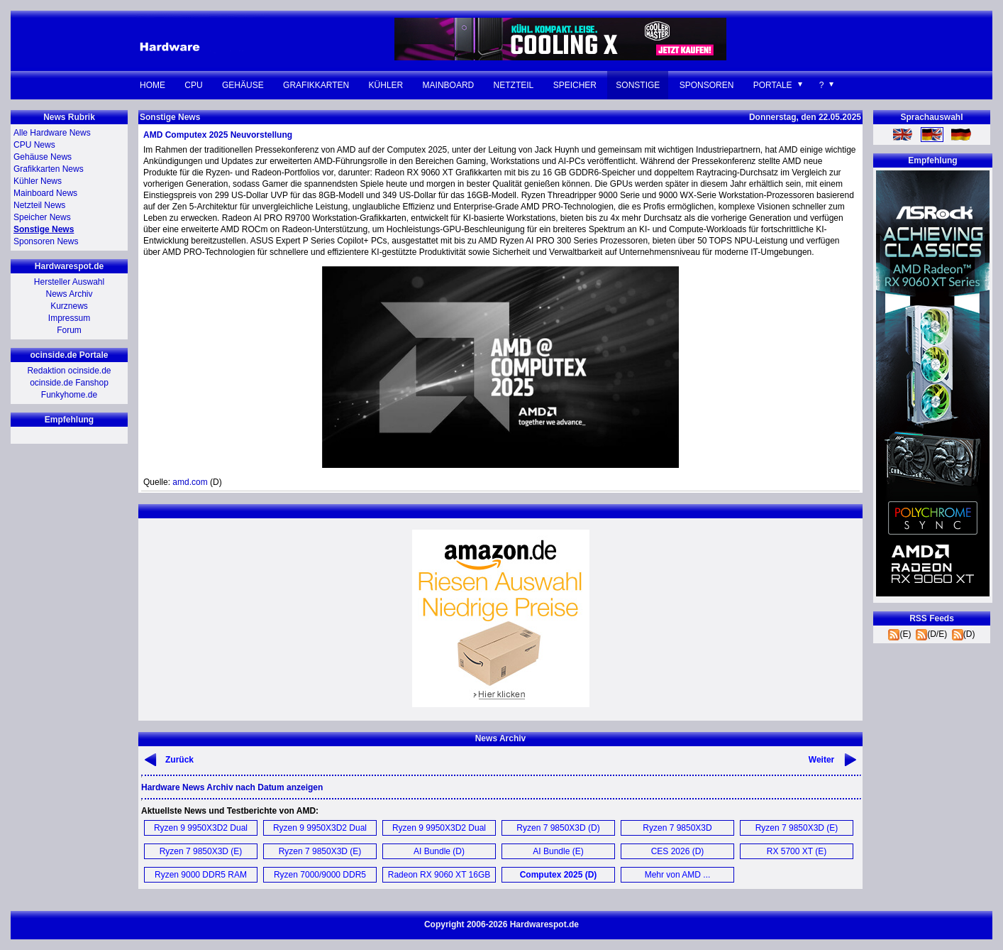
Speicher (575, 85)
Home (152, 85)
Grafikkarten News (48, 169)
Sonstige (638, 85)
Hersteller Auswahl (69, 282)
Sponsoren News (45, 241)
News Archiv (68, 294)
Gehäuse (243, 85)
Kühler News (37, 181)
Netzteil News (39, 205)
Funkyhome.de (69, 395)
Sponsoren (707, 85)
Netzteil (514, 85)
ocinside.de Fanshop (69, 383)
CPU (193, 85)
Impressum (69, 318)
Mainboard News (45, 193)
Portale (772, 85)
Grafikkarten (316, 85)
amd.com (189, 482)
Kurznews (69, 306)
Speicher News (42, 217)
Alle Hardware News (52, 133)
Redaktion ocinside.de (69, 371)
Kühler (386, 85)
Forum (69, 330)
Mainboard (449, 85)
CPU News (34, 145)
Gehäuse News (42, 157)
